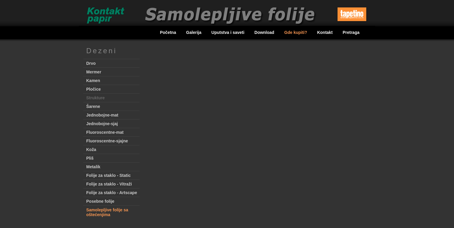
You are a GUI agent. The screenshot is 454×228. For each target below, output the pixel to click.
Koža (91, 149)
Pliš (90, 158)
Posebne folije (100, 201)
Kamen (93, 80)
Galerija (194, 32)
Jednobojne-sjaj (102, 123)
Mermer (93, 72)
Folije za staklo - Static (108, 175)
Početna (168, 32)
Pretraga (351, 32)
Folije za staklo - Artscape (111, 192)
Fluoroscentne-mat (105, 132)
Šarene (93, 106)
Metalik (93, 166)
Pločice (93, 89)
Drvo (91, 63)
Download (265, 32)
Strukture (95, 97)
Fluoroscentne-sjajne (107, 141)
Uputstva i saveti (228, 32)
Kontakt (325, 32)
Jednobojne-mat (102, 115)
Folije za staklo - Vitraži (109, 184)
